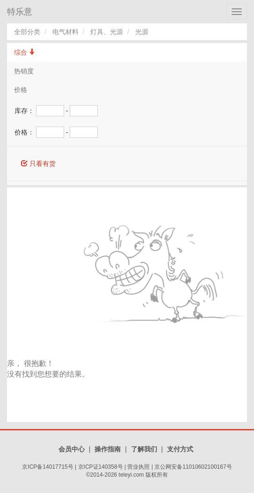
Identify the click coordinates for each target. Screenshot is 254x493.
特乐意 (19, 11)
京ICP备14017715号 (47, 467)
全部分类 (27, 32)
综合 (25, 52)
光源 (141, 32)
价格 (20, 89)
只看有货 (38, 163)
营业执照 (138, 467)
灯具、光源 (106, 32)
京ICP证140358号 (100, 467)
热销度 (24, 71)
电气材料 (65, 32)
